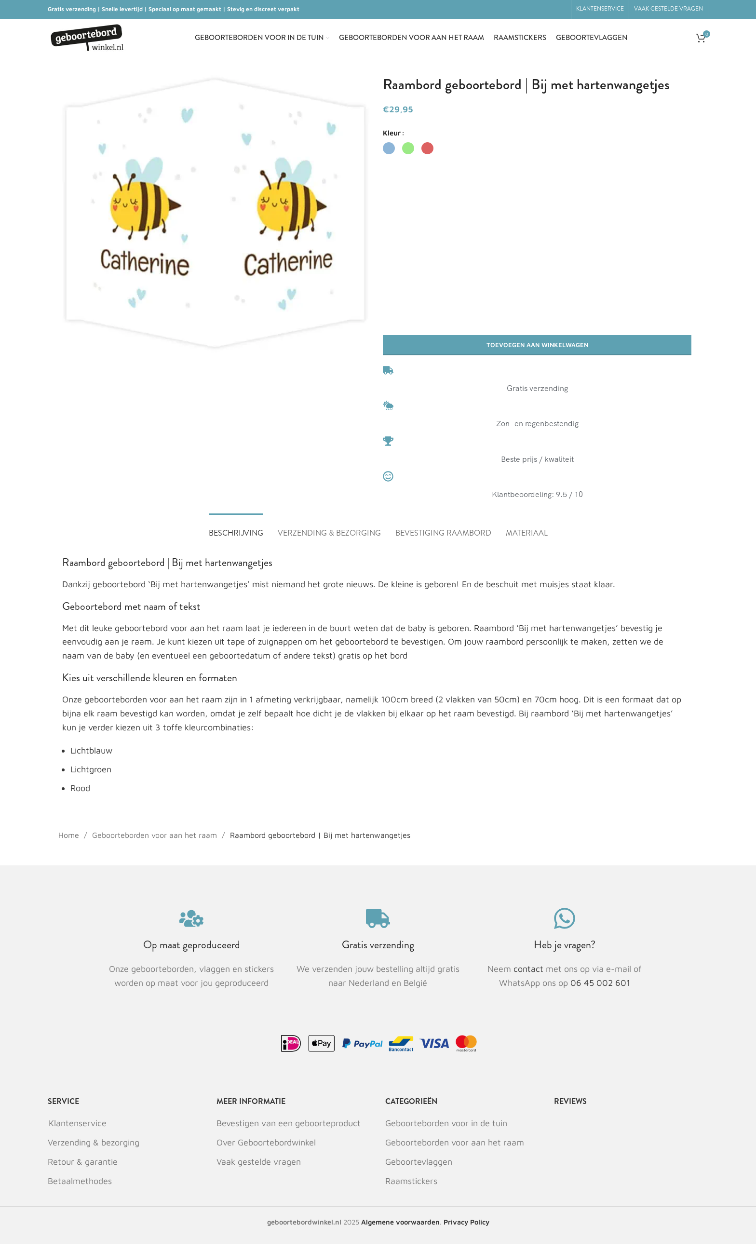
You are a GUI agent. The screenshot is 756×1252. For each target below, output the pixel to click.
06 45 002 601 (600, 991)
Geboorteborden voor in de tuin (446, 1131)
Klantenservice (78, 1131)
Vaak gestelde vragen (258, 1170)
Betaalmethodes (80, 1190)
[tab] (236, 536)
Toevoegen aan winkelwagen (537, 351)
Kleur (392, 139)
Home (69, 843)
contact (529, 977)
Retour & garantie (83, 1170)
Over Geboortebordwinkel (266, 1150)
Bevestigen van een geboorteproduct (288, 1131)
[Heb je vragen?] (565, 927)
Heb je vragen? (564, 953)
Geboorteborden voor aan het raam (155, 843)
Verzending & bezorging (93, 1150)
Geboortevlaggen (418, 1170)
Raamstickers (411, 1190)
